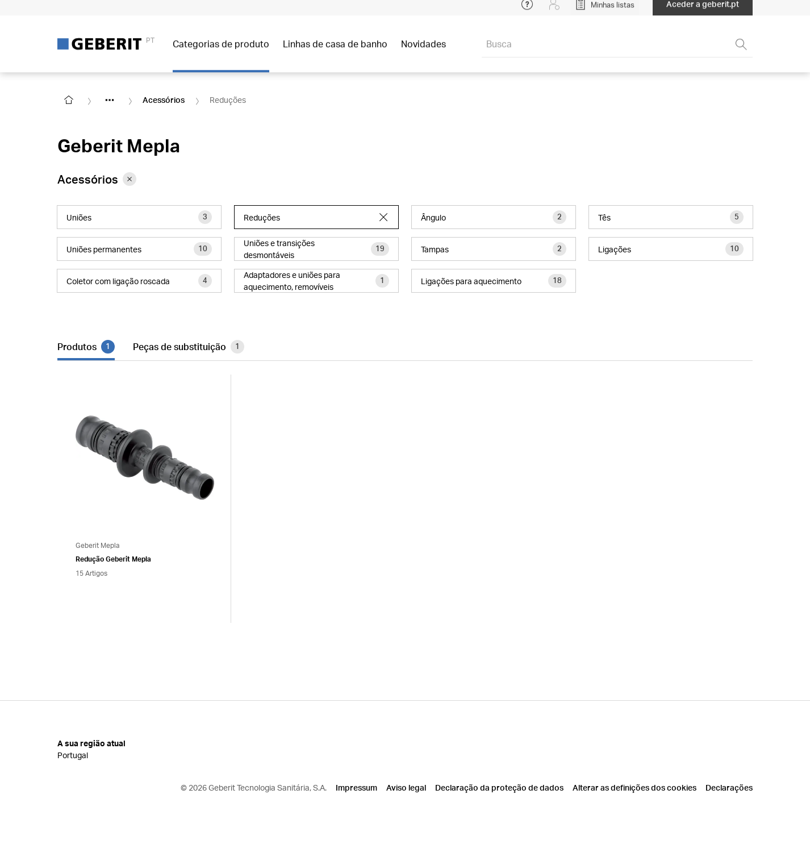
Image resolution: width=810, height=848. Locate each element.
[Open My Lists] (604, 11)
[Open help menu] (527, 11)
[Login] (554, 11)
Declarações (729, 787)
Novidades (423, 51)
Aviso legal (406, 787)
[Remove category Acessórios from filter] (129, 179)
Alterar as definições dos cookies (634, 787)
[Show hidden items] (109, 100)
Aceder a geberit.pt (702, 11)
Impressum (356, 787)
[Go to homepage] (68, 100)
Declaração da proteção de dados (499, 787)
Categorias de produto (221, 51)
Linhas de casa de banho (335, 51)
